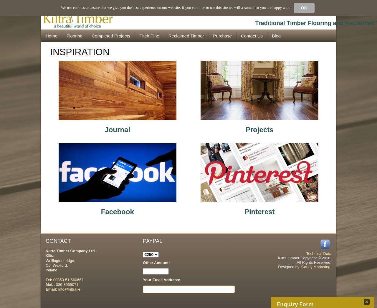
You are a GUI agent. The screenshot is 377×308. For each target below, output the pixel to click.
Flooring (74, 35)
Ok (304, 8)
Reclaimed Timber (186, 35)
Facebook (117, 212)
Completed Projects (111, 35)
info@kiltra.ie (69, 289)
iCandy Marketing (315, 267)
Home (51, 35)
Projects (260, 130)
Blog (276, 35)
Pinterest (259, 212)
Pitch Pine (149, 35)
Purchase (222, 35)
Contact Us (252, 35)
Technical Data (318, 253)
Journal (117, 130)
